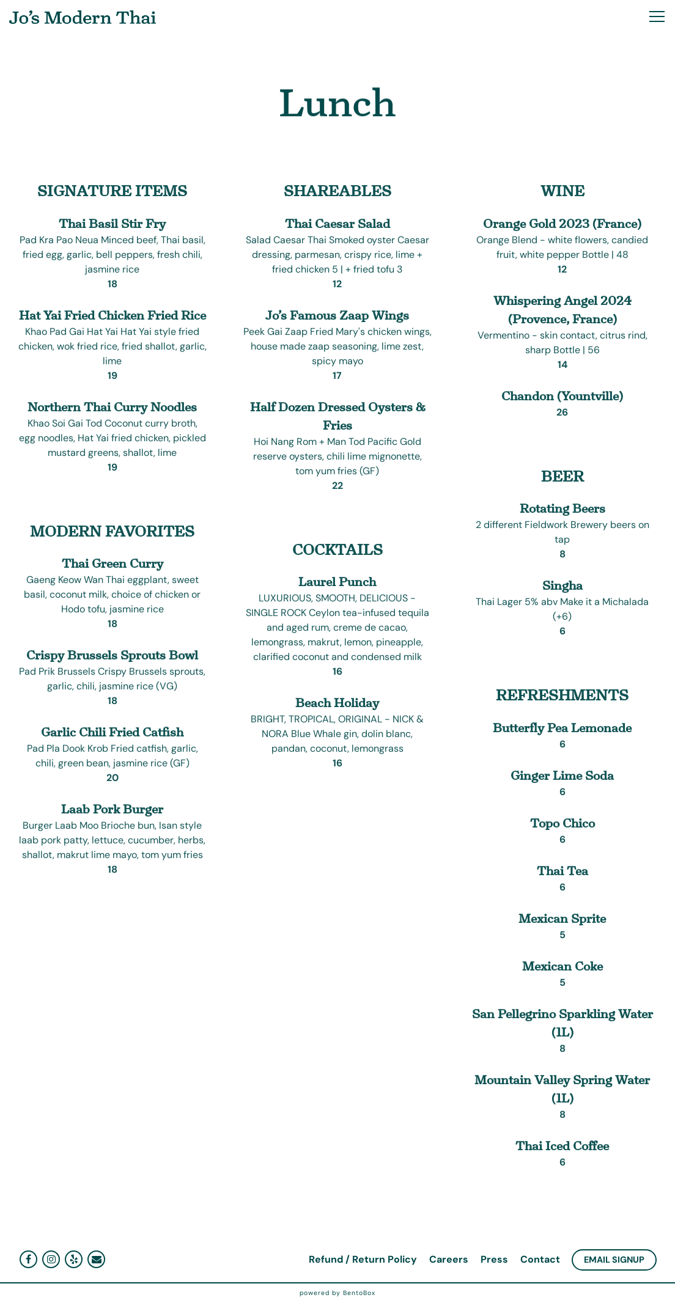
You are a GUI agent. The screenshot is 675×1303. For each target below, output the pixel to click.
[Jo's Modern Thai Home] (82, 16)
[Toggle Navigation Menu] (657, 16)
